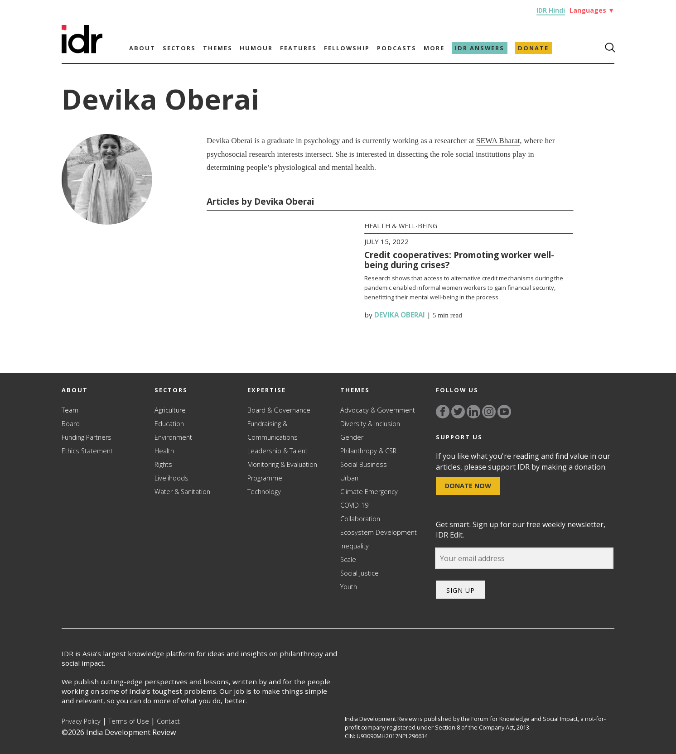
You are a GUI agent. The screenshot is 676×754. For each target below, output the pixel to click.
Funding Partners (86, 437)
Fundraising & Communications (272, 430)
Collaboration (360, 518)
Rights (163, 464)
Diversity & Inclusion (370, 423)
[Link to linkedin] (473, 411)
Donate (533, 48)
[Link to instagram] (489, 411)
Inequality (354, 546)
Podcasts (396, 48)
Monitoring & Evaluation (282, 464)
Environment (173, 437)
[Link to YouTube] (504, 411)
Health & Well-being (400, 225)
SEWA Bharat (498, 140)
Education (169, 423)
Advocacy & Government (377, 410)
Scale (348, 559)
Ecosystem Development (378, 532)
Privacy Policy (81, 721)
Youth (348, 586)
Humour (256, 48)
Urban (349, 478)
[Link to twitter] (458, 411)
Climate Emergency (369, 491)
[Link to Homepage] (82, 51)
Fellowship (347, 48)
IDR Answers (479, 48)
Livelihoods (171, 478)
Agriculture (170, 410)
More (434, 48)
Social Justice (359, 573)
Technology (264, 491)
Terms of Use (128, 721)
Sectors (179, 48)
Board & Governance (278, 410)
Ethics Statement (87, 451)
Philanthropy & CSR (368, 451)
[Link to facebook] (442, 411)
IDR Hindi (550, 10)
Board (71, 423)
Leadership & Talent (277, 451)
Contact (168, 721)
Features (298, 48)
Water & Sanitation (182, 491)
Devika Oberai (399, 314)
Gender (351, 437)
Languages (592, 10)
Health (164, 451)
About (142, 48)
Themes (217, 48)
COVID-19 (354, 505)
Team (70, 410)
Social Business (363, 464)
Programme (264, 478)
